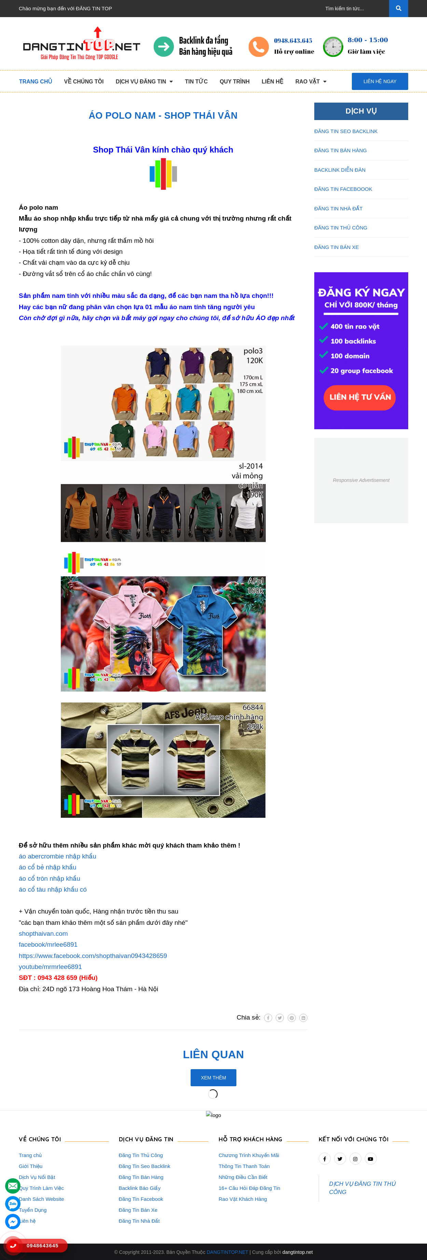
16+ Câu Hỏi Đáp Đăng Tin (249, 1187)
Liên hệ (27, 1220)
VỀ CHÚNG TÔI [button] (40, 1138)
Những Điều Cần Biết (243, 1176)
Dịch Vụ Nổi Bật (37, 1176)
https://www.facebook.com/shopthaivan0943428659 (93, 955)
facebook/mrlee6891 (48, 944)
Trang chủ (30, 1154)
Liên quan (213, 1054)
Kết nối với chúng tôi (354, 1138)
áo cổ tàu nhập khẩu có (53, 889)
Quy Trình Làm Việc (41, 1187)
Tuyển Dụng (32, 1209)
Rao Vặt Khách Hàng (243, 1198)
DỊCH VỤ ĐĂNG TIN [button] (146, 1138)
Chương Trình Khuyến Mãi (249, 1154)
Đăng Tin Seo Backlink (144, 1165)
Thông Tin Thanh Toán (244, 1165)
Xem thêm (213, 1077)
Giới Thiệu (30, 1165)
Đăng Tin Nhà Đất (139, 1220)
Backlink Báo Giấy (140, 1187)
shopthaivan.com (43, 933)
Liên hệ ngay (380, 81)
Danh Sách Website (41, 1198)
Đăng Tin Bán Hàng (141, 1176)
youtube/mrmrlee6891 (50, 966)
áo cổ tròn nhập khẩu (49, 878)
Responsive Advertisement (361, 480)
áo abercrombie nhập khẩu (57, 856)
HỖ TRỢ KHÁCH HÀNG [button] (251, 1138)
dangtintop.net (298, 1251)
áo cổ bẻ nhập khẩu (48, 867)
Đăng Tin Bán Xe (138, 1209)
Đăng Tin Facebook (141, 1198)
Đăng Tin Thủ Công (141, 1154)
